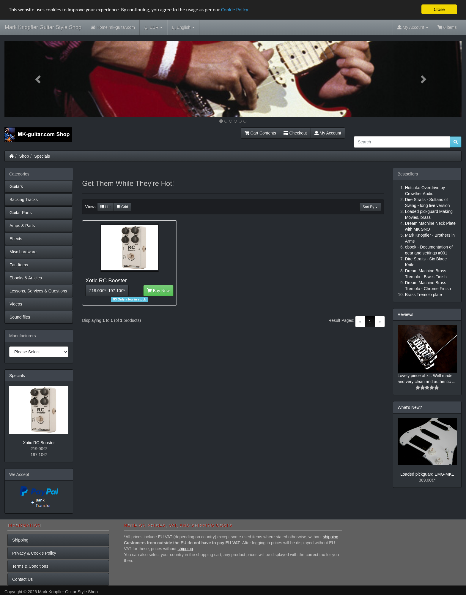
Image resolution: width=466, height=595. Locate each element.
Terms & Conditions (30, 566)
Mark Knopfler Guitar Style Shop (43, 27)
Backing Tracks (24, 199)
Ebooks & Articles (26, 278)
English (183, 27)
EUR (153, 27)
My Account (327, 133)
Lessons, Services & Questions (38, 291)
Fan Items (19, 264)
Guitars (16, 186)
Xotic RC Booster (39, 442)
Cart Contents (260, 133)
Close (439, 9)
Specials (42, 156)
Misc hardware (23, 251)
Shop (24, 156)
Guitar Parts (21, 212)
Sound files (20, 317)
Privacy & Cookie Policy (34, 553)
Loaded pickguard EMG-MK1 (427, 474)
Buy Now (158, 290)
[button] (38, 79)
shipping (330, 536)
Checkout (295, 133)
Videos (16, 304)
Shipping (20, 540)
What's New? (410, 407)
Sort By (370, 207)
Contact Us (22, 579)
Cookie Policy (234, 10)
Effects (16, 238)
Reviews (405, 314)
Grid (122, 207)
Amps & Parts (22, 225)
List (105, 207)
